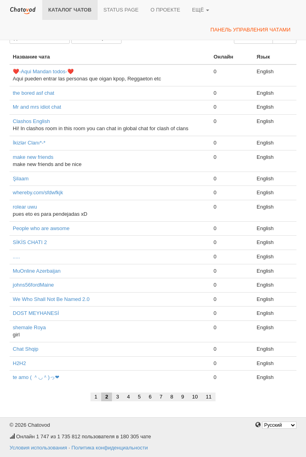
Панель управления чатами (250, 30)
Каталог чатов (70, 10)
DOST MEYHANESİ (36, 313)
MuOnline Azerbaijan (37, 271)
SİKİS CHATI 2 (30, 242)
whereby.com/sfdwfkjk (38, 192)
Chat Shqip (25, 349)
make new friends (33, 157)
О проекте (165, 10)
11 (209, 397)
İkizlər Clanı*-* (29, 143)
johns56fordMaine (33, 285)
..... (16, 257)
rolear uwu (25, 207)
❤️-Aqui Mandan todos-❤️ (43, 71)
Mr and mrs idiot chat (37, 107)
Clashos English (31, 121)
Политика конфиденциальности (109, 448)
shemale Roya (29, 327)
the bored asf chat (33, 93)
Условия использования (38, 448)
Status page (121, 10)
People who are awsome (41, 228)
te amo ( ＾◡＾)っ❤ (36, 377)
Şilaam (21, 179)
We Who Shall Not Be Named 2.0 (51, 299)
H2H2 (19, 363)
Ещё (200, 10)
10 (195, 397)
